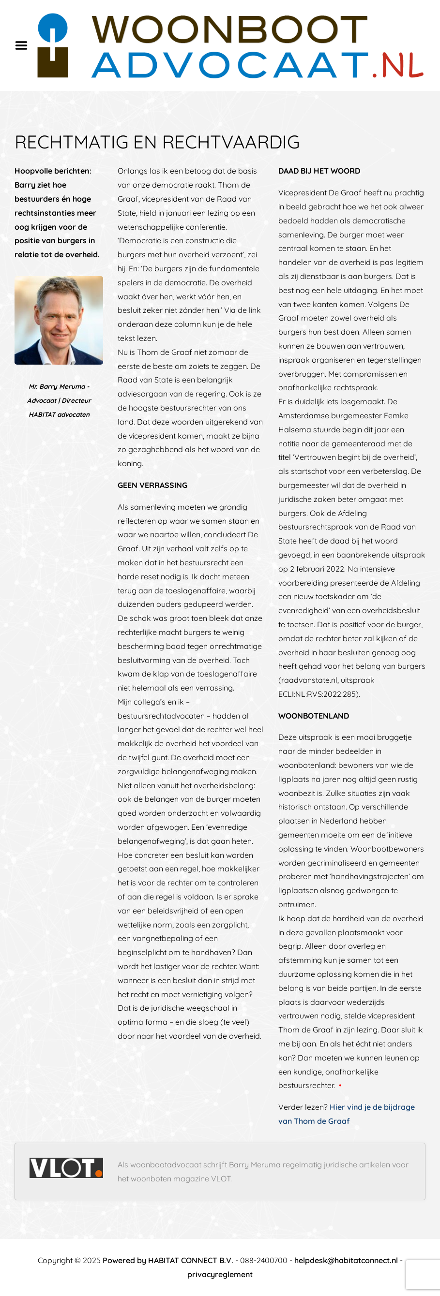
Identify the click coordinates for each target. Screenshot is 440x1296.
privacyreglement (220, 1274)
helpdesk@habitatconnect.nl (346, 1260)
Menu (25, 45)
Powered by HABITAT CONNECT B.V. (168, 1260)
